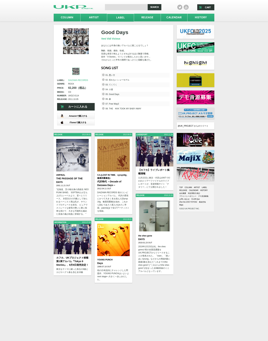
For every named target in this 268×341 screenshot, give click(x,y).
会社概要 (182, 193)
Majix (181, 205)
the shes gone (145, 236)
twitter (179, 7)
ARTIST (197, 187)
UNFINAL (60, 175)
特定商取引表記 (194, 193)
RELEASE (183, 190)
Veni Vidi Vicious (110, 38)
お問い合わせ (184, 199)
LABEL (204, 187)
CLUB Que (195, 199)
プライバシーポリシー (187, 196)
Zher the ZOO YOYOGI (188, 202)
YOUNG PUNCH (105, 260)
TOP (181, 187)
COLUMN (188, 187)
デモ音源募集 (203, 196)
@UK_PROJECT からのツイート (193, 126)
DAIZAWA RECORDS (78, 80)
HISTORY (204, 190)
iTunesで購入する (73, 122)
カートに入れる (77, 106)
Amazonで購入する (74, 115)
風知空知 (202, 202)
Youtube (186, 7)
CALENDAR (193, 190)
